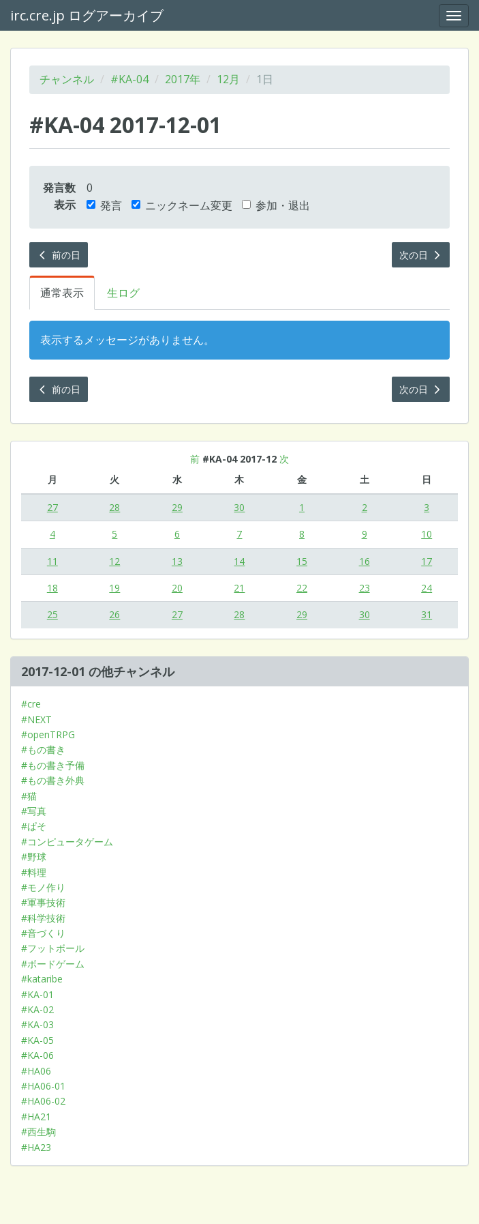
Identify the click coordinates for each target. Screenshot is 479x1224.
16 (364, 561)
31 (426, 614)
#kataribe (42, 978)
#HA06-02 (43, 1100)
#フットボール (52, 948)
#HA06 (36, 1070)
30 (239, 507)
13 (177, 561)
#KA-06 (37, 1055)
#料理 (33, 872)
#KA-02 (37, 1009)
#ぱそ (33, 825)
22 (301, 587)
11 (52, 561)
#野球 (33, 856)
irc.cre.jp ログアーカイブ (87, 15)
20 (177, 587)
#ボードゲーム (52, 963)
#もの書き (43, 749)
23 (364, 587)
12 (114, 561)
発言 (104, 205)
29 (177, 507)
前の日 (58, 254)
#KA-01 (37, 994)
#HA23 (36, 1147)
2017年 (182, 79)
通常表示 (62, 292)
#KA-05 (37, 1040)
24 (426, 587)
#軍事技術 (43, 902)
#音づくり (43, 933)
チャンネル (67, 79)
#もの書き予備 (52, 765)
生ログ (123, 292)
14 (239, 561)
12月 (228, 79)
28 (114, 507)
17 (426, 561)
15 (301, 561)
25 (52, 614)
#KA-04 (129, 79)
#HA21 (36, 1116)
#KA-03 (37, 1024)
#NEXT (36, 719)
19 (114, 587)
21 (239, 587)
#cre (31, 703)
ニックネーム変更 (182, 205)
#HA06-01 (43, 1085)
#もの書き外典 (52, 780)
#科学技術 (43, 918)
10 (426, 533)
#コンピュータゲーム (67, 841)
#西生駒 (38, 1131)
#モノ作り (43, 887)
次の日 (421, 254)
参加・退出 (276, 205)
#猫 (29, 795)
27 (52, 507)
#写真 (33, 810)
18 (52, 587)
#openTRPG (48, 734)
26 (114, 614)
